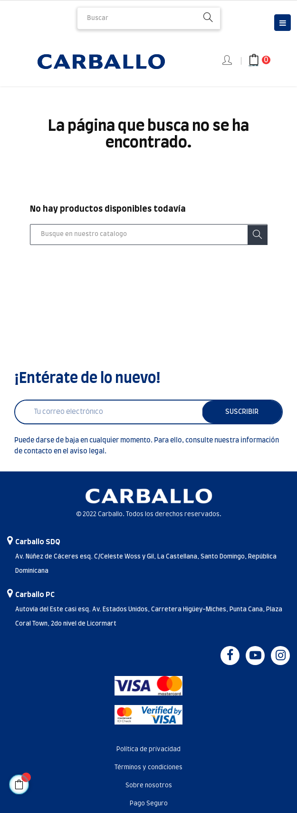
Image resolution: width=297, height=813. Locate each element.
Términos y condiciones (148, 767)
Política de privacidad (148, 749)
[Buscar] (149, 234)
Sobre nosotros (148, 786)
